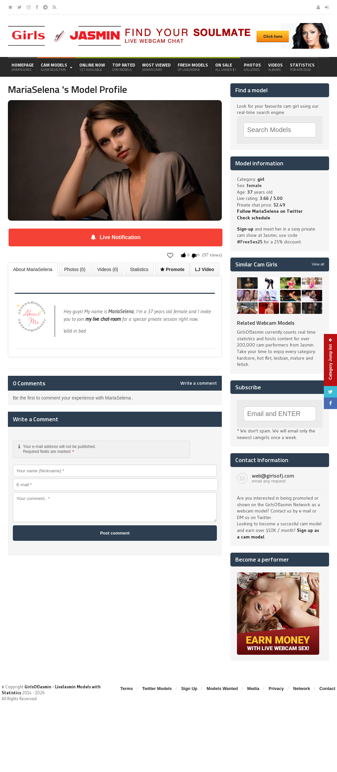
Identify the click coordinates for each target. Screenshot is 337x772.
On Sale (226, 67)
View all (318, 264)
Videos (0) (107, 269)
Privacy (276, 688)
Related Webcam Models (266, 323)
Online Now (92, 67)
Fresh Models (193, 67)
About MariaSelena (32, 269)
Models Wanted (222, 688)
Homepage (23, 67)
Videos (275, 67)
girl (260, 179)
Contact (327, 688)
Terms (126, 688)
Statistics (302, 67)
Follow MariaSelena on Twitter (269, 211)
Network (301, 688)
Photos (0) (75, 269)
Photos (252, 67)
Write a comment (198, 383)
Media (253, 688)
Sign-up (245, 229)
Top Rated (123, 67)
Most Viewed (156, 67)
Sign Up (189, 688)
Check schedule (253, 218)
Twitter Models (157, 688)
